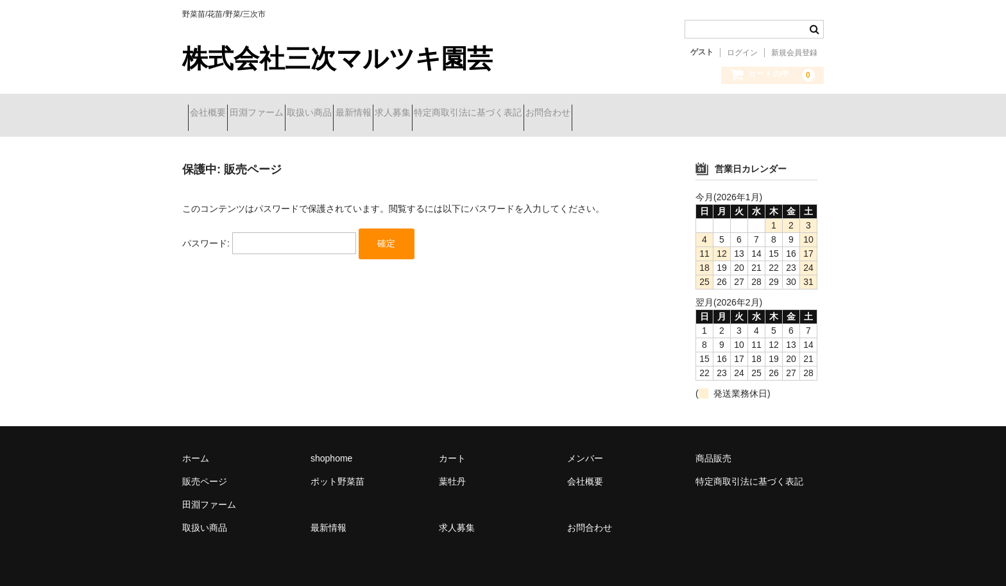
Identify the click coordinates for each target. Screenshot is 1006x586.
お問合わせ (690, 113)
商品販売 (713, 449)
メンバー (585, 449)
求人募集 (489, 113)
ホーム (195, 449)
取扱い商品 (360, 113)
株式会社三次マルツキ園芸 (337, 58)
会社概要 (214, 113)
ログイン (742, 52)
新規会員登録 (794, 52)
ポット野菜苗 (337, 472)
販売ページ (204, 472)
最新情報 (427, 113)
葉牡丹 (452, 472)
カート (452, 449)
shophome (331, 449)
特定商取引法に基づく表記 (588, 113)
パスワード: (269, 233)
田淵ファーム (285, 113)
